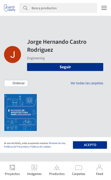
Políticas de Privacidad (16, 146)
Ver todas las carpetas (87, 83)
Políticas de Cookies (40, 146)
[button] (16, 83)
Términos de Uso (57, 143)
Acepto (90, 145)
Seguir (65, 67)
